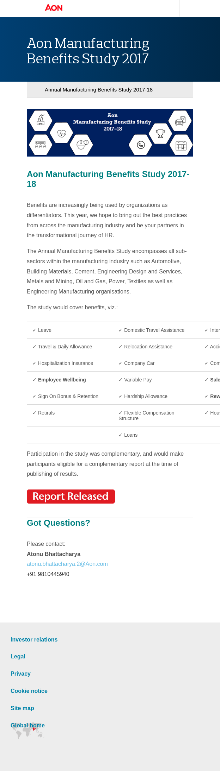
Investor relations (34, 640)
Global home (28, 725)
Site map (22, 708)
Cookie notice (29, 691)
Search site (186, 8)
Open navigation (30, 8)
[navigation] (110, 89)
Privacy (21, 674)
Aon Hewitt (61, 8)
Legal (18, 656)
